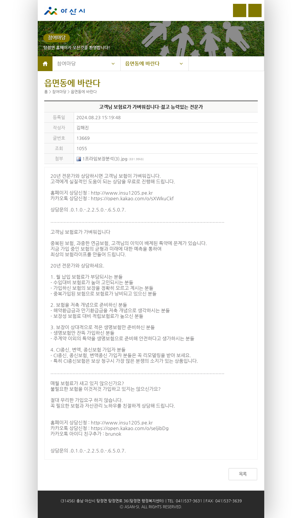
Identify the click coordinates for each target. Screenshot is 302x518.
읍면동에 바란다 (142, 63)
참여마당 (66, 63)
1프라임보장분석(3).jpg (110, 158)
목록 (243, 473)
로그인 (239, 10)
